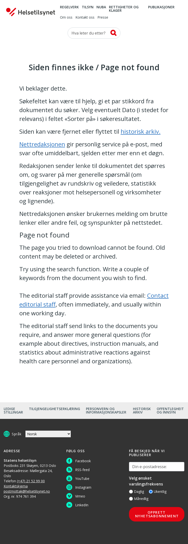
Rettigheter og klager (124, 9)
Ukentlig (157, 491)
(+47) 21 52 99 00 (31, 481)
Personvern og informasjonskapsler (106, 410)
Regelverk (69, 7)
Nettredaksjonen (42, 144)
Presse (102, 18)
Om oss (66, 18)
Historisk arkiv (142, 410)
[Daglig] (131, 492)
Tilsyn (88, 7)
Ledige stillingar (13, 410)
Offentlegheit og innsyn (170, 410)
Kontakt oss (84, 18)
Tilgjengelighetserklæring (54, 408)
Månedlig (138, 498)
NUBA (101, 7)
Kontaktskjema (16, 486)
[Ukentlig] (151, 492)
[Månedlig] (131, 499)
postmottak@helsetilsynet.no (27, 491)
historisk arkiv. (141, 131)
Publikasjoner (161, 7)
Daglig (136, 491)
